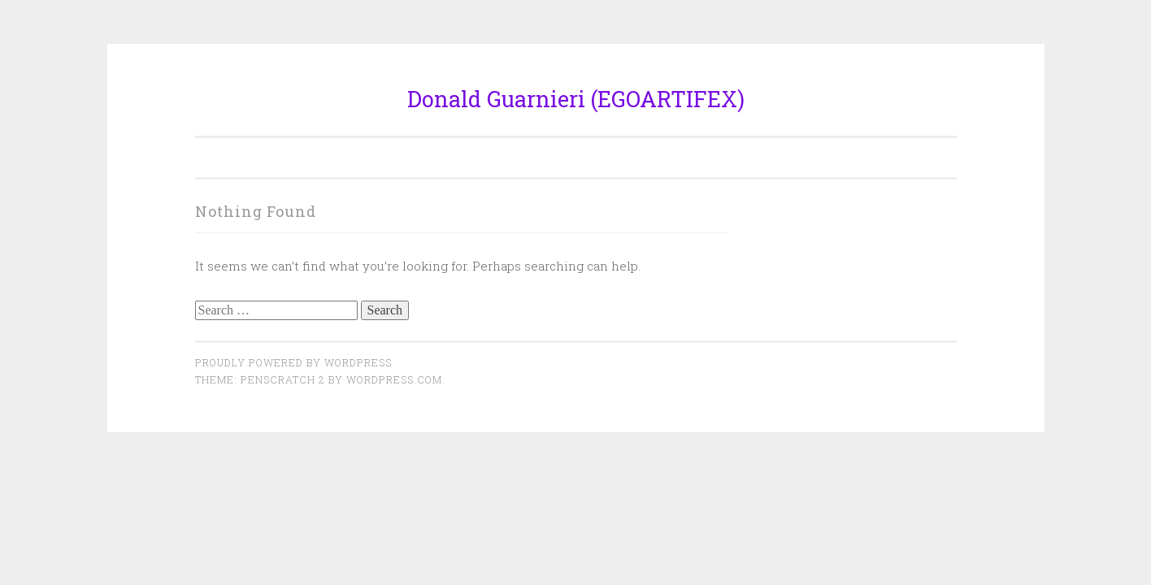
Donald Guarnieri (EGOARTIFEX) (576, 98)
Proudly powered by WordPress (293, 362)
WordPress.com (394, 379)
